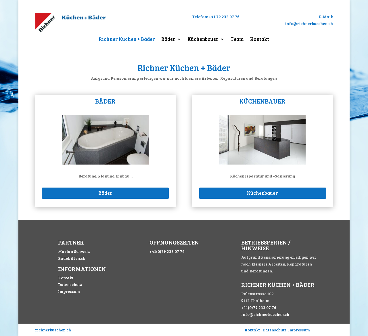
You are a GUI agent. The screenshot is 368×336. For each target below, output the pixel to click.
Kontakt (259, 39)
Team (237, 39)
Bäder (168, 39)
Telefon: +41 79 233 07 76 (215, 16)
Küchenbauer (202, 39)
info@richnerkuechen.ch (265, 314)
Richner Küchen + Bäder (127, 39)
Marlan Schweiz (74, 251)
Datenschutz (70, 284)
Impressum (69, 291)
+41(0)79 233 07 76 (167, 251)
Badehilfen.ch (71, 258)
